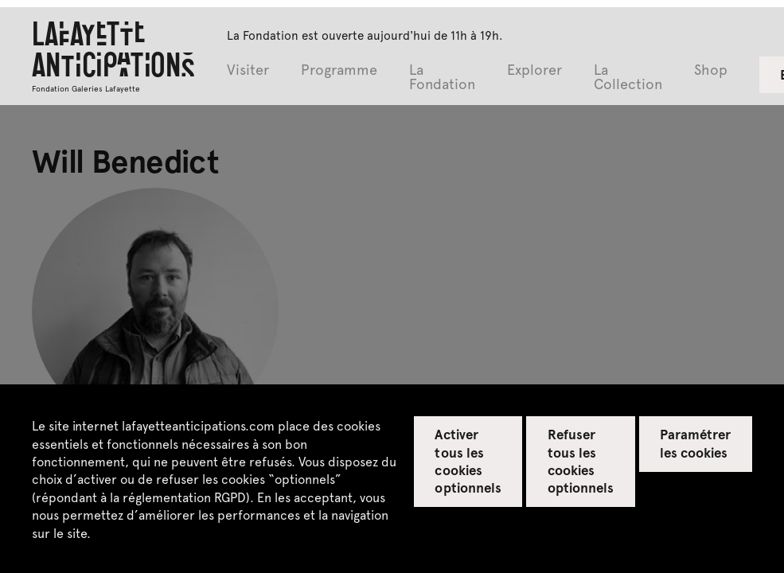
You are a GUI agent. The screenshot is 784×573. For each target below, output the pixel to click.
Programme (339, 70)
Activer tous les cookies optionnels (468, 460)
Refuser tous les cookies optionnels (581, 460)
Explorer (534, 70)
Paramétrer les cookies (695, 442)
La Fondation (442, 77)
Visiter (248, 70)
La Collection (628, 77)
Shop (710, 70)
